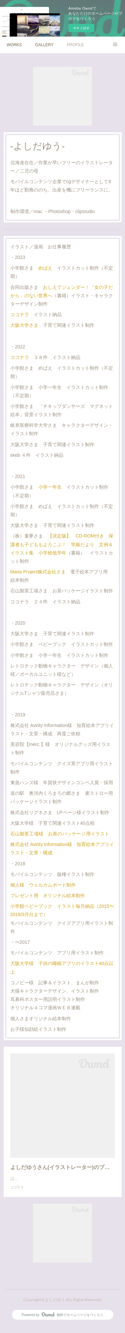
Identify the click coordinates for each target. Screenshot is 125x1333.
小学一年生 (50, 487)
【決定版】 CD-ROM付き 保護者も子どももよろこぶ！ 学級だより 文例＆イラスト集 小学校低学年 (62, 544)
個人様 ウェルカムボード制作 (43, 885)
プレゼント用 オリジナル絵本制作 (47, 895)
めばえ (45, 268)
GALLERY (44, 45)
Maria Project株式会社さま (38, 571)
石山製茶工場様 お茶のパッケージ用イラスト (60, 833)
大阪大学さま (24, 325)
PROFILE (75, 45)
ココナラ (19, 314)
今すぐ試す (81, 28)
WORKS (14, 45)
